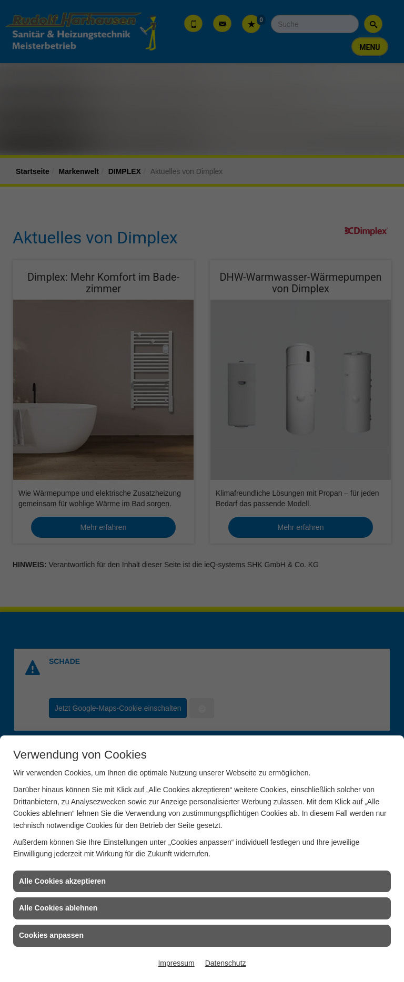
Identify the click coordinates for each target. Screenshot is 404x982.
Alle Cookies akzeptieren (62, 881)
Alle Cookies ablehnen (58, 908)
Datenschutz (225, 963)
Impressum (176, 963)
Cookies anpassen (51, 935)
